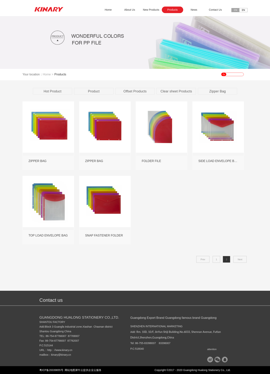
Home (108, 9)
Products (60, 74)
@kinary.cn (64, 354)
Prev (203, 259)
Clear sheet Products (176, 91)
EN (243, 10)
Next (240, 259)
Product (94, 91)
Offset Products (135, 91)
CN (235, 10)
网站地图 (69, 370)
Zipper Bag (217, 91)
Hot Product (52, 91)
